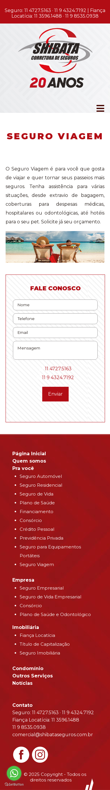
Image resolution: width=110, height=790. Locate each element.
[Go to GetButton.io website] (14, 784)
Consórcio (31, 520)
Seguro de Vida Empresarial (50, 597)
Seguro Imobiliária (40, 653)
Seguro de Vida (36, 494)
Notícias (22, 683)
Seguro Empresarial (42, 588)
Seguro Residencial (41, 485)
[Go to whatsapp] (14, 773)
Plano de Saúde (37, 503)
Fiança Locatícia (37, 635)
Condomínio (27, 668)
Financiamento (36, 511)
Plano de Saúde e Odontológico (55, 614)
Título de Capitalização (45, 644)
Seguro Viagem (37, 564)
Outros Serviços (32, 676)
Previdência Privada (41, 538)
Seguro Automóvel (41, 476)
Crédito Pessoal (37, 529)
